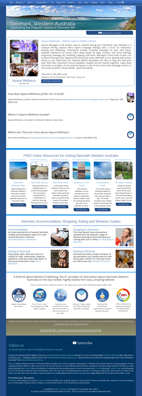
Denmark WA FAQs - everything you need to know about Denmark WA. (71, 330)
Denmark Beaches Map (18, 184)
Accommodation (18, 229)
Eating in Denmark (19, 251)
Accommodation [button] (42, 2)
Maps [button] (111, 2)
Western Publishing (60, 389)
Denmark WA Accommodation (109, 32)
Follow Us (16, 345)
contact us (41, 380)
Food (80, 2)
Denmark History (39, 182)
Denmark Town (60, 182)
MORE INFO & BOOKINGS (52, 81)
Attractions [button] (20, 2)
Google (27, 368)
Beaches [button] (71, 2)
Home (11, 2)
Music (86, 2)
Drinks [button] (103, 2)
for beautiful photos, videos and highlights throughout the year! (35, 349)
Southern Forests (123, 182)
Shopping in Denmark (86, 229)
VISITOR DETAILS (18, 204)
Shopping (94, 2)
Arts (52, 2)
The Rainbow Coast (102, 184)
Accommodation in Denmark (22, 239)
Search (120, 2)
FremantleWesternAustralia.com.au (62, 357)
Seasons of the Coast (81, 184)
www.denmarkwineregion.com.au (59, 355)
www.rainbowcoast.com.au (32, 360)
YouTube (98, 368)
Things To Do (60, 2)
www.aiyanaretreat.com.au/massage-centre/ (84, 99)
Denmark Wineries (84, 251)
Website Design (115, 368)
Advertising (12, 380)
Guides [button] (30, 2)
